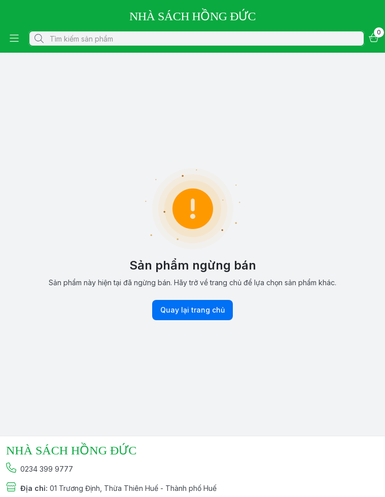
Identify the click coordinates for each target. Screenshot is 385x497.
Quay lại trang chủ (192, 310)
